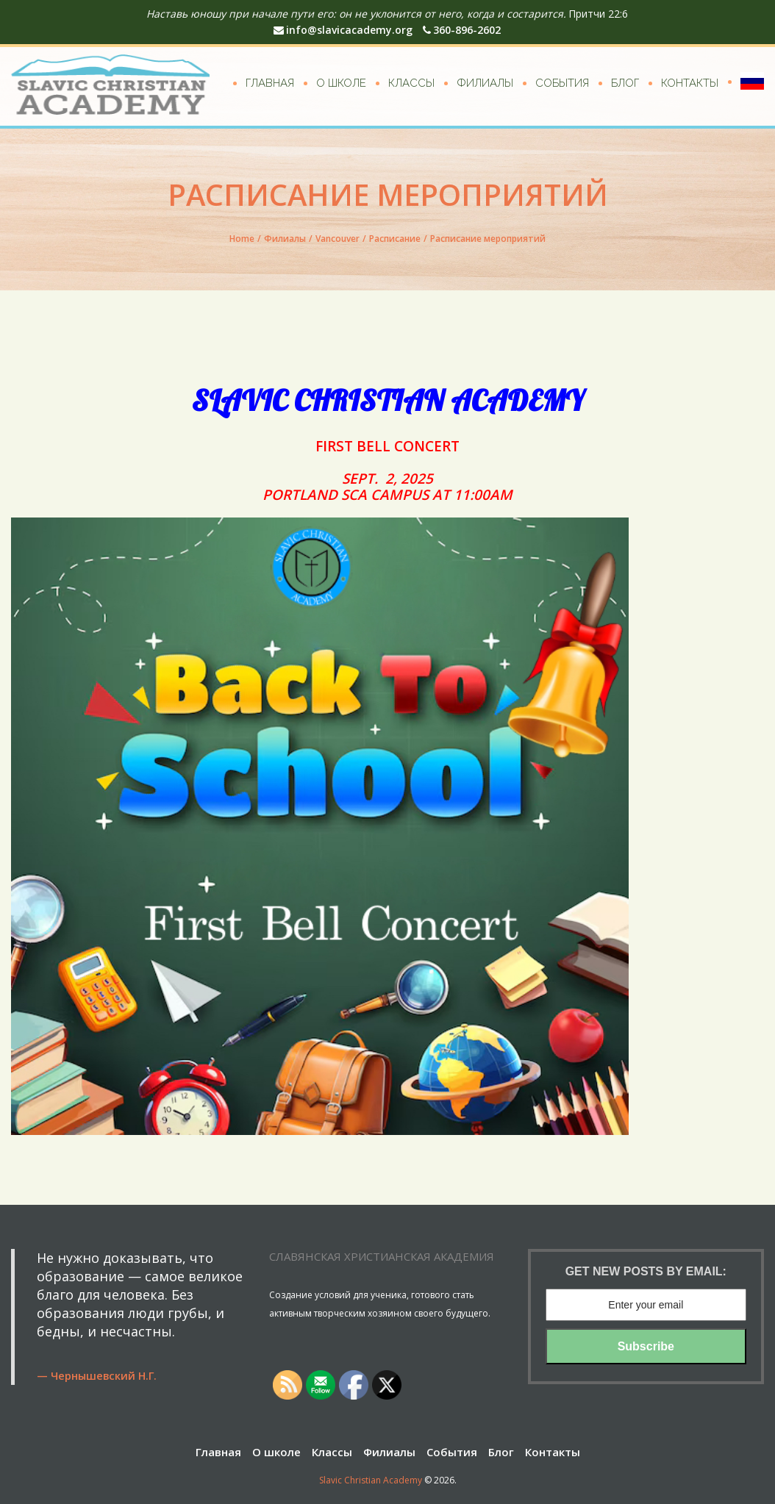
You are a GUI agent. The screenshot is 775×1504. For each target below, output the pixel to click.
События (562, 83)
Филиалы (485, 83)
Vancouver (337, 238)
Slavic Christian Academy (370, 1480)
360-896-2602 (462, 30)
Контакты (689, 83)
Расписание (395, 238)
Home (241, 238)
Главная (270, 83)
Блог (625, 83)
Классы (411, 83)
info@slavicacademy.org (343, 30)
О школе (341, 83)
